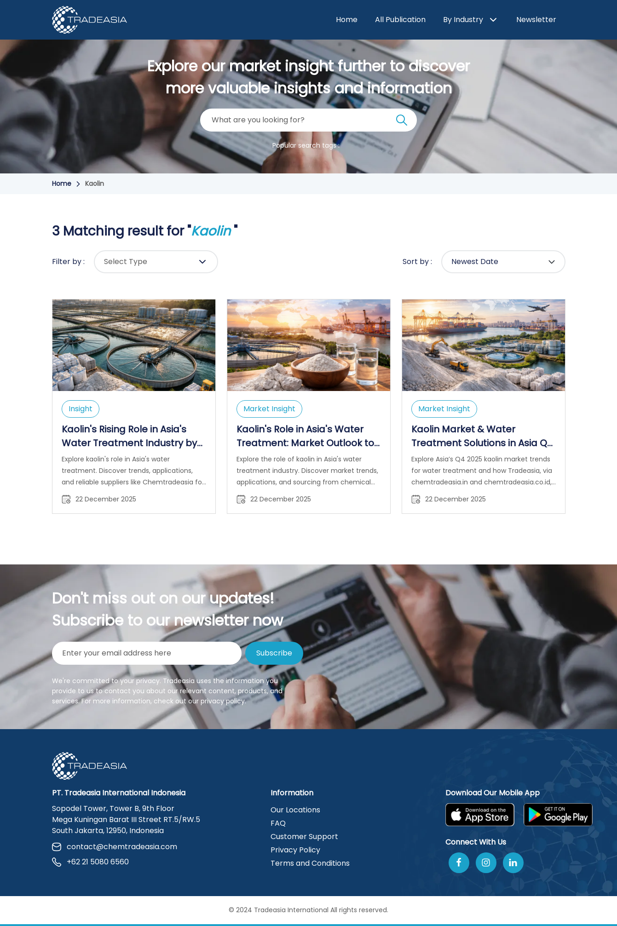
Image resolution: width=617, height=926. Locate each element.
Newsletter (536, 19)
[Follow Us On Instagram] (486, 862)
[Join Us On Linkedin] (513, 862)
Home (347, 19)
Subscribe (274, 653)
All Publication (400, 19)
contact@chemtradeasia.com (114, 846)
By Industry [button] (471, 20)
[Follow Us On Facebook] (459, 862)
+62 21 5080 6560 (90, 862)
